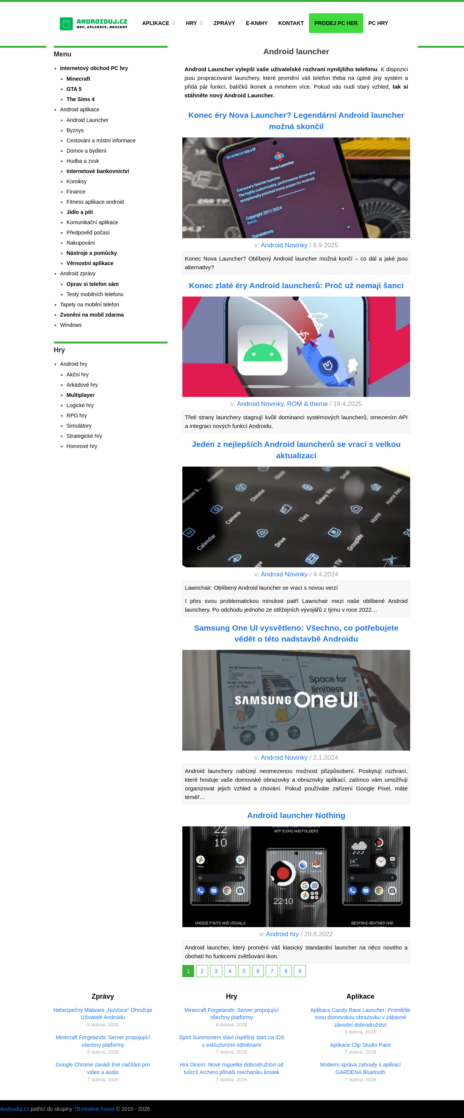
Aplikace (155, 23)
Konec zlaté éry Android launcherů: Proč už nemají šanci (296, 285)
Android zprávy (78, 273)
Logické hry (80, 405)
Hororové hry (82, 446)
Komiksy (77, 181)
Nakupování (81, 243)
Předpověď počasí (88, 233)
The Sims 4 (81, 99)
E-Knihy (257, 23)
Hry (191, 23)
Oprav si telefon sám (93, 284)
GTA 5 (74, 89)
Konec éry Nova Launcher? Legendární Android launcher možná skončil (296, 120)
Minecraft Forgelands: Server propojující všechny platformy (103, 1041)
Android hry (282, 934)
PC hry (378, 23)
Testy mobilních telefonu (95, 294)
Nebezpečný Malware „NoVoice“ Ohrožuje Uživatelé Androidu (102, 1014)
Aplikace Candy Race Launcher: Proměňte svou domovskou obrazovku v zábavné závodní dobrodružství (360, 1017)
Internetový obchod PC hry (94, 68)
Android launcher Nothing (296, 815)
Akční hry (78, 375)
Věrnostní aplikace (90, 263)
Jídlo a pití (80, 212)
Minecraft (78, 79)
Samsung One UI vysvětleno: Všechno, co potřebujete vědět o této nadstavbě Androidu (296, 633)
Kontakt (291, 23)
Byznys (75, 130)
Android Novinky (284, 245)
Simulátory (79, 426)
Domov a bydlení (87, 151)
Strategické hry (84, 436)
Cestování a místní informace (101, 140)
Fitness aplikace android (95, 202)
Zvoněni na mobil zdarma (92, 315)
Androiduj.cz (14, 1109)
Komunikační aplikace (92, 222)
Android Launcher (88, 120)
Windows (71, 325)
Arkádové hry (82, 385)
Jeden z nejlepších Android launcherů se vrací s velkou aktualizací (296, 449)
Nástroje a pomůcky (92, 253)
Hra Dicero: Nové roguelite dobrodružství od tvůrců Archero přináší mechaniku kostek (231, 1068)
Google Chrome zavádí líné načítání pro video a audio (103, 1068)
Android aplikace (80, 109)
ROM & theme (307, 404)
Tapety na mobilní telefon (89, 304)
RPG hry (77, 415)
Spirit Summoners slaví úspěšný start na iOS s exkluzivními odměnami (231, 1041)
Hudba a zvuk (83, 161)
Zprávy (224, 23)
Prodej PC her (335, 23)
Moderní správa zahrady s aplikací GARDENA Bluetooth (360, 1068)
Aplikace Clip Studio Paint (360, 1045)
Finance (76, 192)
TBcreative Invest (94, 1109)
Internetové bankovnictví (98, 171)
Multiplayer (81, 395)
